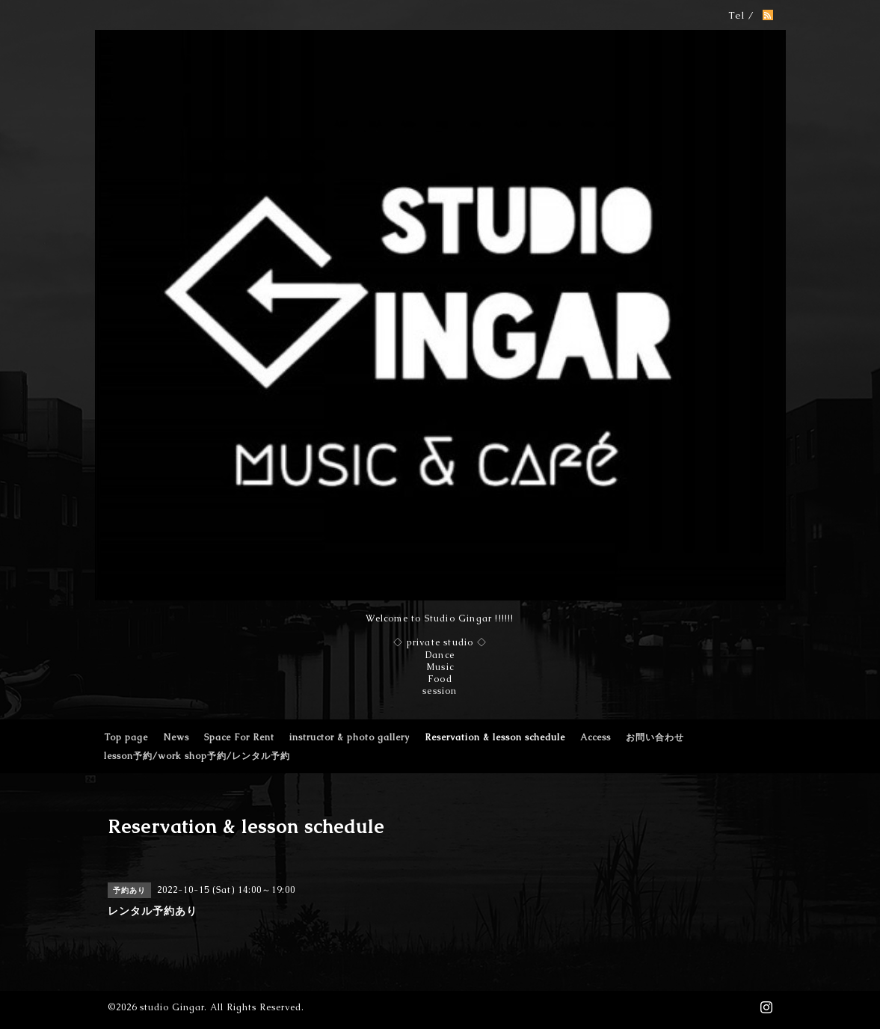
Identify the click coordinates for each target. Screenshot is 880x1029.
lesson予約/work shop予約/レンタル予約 (197, 756)
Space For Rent (239, 737)
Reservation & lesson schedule (495, 737)
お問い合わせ (655, 737)
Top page (126, 737)
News (176, 737)
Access (595, 737)
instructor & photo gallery (349, 737)
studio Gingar (172, 1007)
